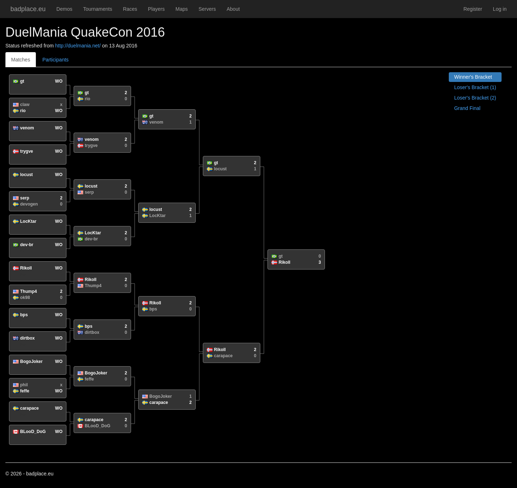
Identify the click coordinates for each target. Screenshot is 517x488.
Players (156, 9)
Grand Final (467, 108)
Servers (207, 9)
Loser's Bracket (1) (475, 87)
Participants (55, 60)
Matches (20, 60)
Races (130, 9)
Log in (500, 9)
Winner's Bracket (473, 77)
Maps (182, 9)
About (233, 9)
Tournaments (97, 9)
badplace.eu (28, 9)
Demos (64, 9)
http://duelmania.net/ (78, 46)
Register (473, 9)
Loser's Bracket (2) (475, 98)
